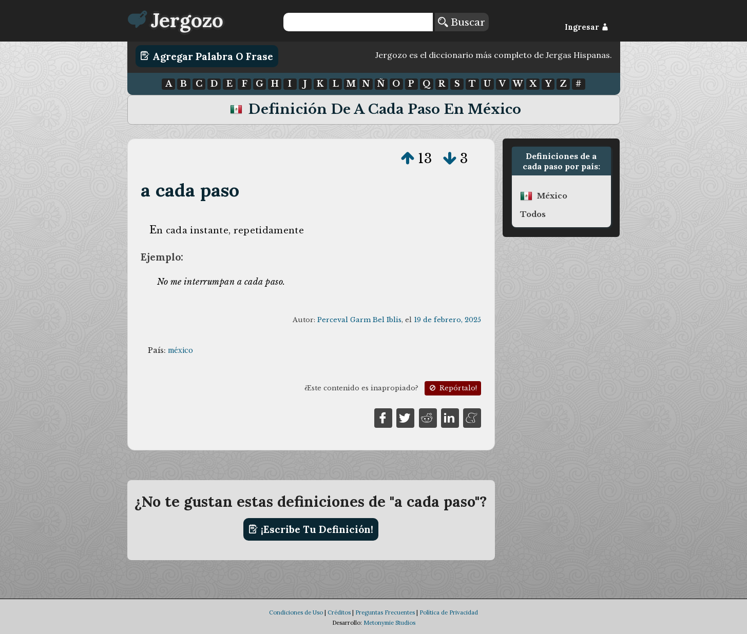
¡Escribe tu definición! (310, 529)
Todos (533, 214)
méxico (180, 350)
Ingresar (586, 27)
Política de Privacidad (448, 612)
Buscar (461, 22)
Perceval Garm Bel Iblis (359, 320)
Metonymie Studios (389, 622)
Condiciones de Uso (296, 612)
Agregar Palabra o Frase (206, 56)
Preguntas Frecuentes (385, 612)
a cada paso (190, 190)
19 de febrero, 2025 (447, 320)
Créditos (339, 612)
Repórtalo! (452, 388)
